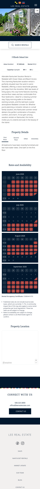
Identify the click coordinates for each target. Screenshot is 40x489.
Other (26, 139)
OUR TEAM (20, 473)
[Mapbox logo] (7, 363)
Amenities (34, 139)
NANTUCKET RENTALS (20, 458)
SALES (20, 451)
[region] (20, 348)
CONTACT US (21, 411)
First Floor (5, 138)
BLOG (20, 480)
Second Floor (16, 139)
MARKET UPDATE (20, 466)
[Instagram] (17, 443)
